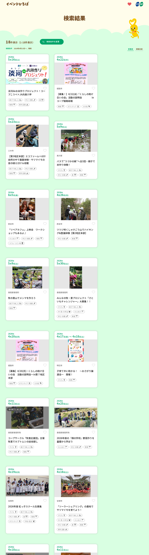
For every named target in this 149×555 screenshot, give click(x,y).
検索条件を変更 (53, 41)
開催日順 (139, 49)
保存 (43, 88)
